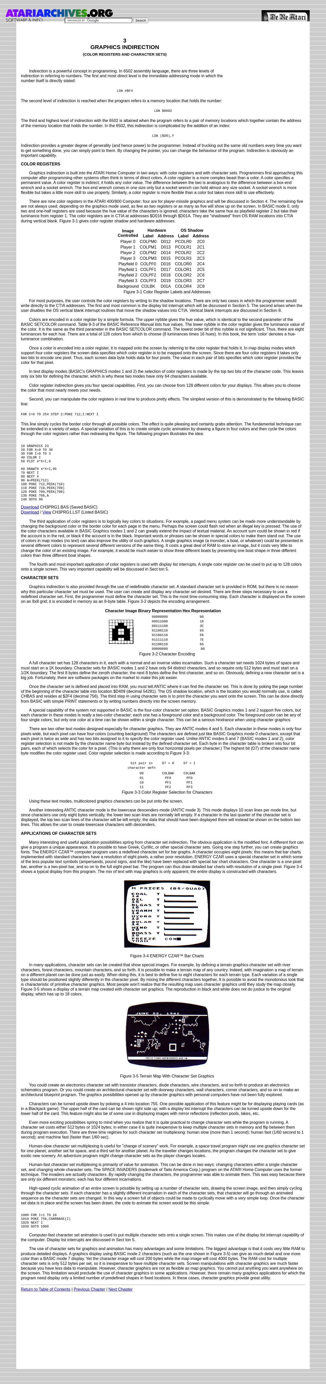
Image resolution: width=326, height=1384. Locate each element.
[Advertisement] (267, 62)
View (47, 523)
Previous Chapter (89, 1304)
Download (30, 518)
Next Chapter (120, 1304)
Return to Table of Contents (46, 1304)
